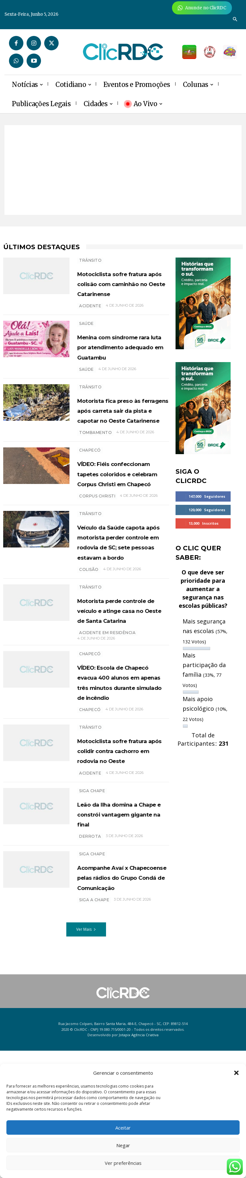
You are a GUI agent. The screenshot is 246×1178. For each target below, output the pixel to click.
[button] (236, 1073)
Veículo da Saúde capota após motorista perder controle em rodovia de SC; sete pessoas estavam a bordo (120, 621)
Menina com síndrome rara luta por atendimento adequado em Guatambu (116, 366)
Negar (123, 1145)
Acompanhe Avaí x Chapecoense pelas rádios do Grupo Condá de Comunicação (118, 1017)
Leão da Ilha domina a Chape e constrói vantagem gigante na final (122, 939)
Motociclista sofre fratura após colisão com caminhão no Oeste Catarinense (118, 288)
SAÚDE (86, 333)
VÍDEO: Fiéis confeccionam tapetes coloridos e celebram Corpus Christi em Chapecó (118, 533)
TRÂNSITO (90, 260)
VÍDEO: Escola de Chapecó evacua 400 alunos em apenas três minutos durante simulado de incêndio (122, 787)
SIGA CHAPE (92, 910)
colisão (89, 659)
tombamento (95, 482)
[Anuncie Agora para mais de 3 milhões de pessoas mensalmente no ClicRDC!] (202, 7)
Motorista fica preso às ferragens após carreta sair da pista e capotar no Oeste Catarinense (122, 450)
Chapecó (90, 500)
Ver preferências (123, 1163)
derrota (90, 966)
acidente (90, 315)
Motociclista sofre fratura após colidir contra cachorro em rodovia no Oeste (119, 865)
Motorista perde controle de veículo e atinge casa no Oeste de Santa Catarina (122, 705)
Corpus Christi (97, 566)
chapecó (90, 819)
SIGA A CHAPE (94, 1049)
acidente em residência (107, 732)
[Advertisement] (123, 170)
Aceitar (123, 1127)
